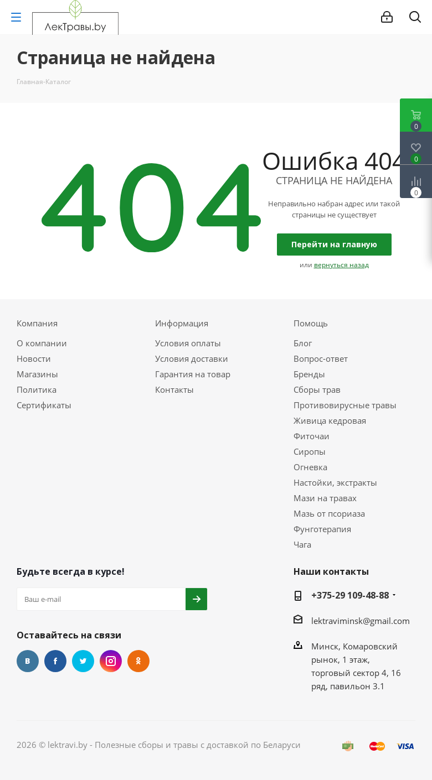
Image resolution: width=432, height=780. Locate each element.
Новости (34, 358)
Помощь (311, 323)
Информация (181, 323)
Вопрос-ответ (321, 358)
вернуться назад (341, 264)
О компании (42, 343)
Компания (37, 323)
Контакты (174, 389)
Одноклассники (138, 661)
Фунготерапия (322, 528)
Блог (303, 343)
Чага (302, 544)
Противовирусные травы (345, 404)
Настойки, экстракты (335, 482)
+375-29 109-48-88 (350, 595)
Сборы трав (317, 389)
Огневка (310, 466)
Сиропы (310, 451)
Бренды (309, 373)
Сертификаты (44, 404)
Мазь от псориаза (329, 513)
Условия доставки (191, 358)
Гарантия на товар (192, 373)
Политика (36, 389)
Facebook (55, 661)
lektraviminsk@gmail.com (360, 620)
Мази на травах (325, 497)
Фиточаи (312, 435)
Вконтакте (28, 661)
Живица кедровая (330, 420)
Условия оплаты (188, 343)
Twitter (83, 661)
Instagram (111, 661)
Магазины (37, 373)
